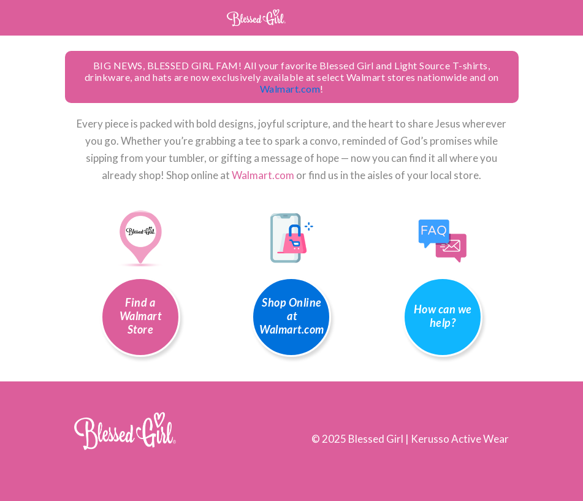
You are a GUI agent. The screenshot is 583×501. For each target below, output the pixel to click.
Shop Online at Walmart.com (291, 316)
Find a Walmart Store (141, 316)
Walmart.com (290, 88)
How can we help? (443, 315)
